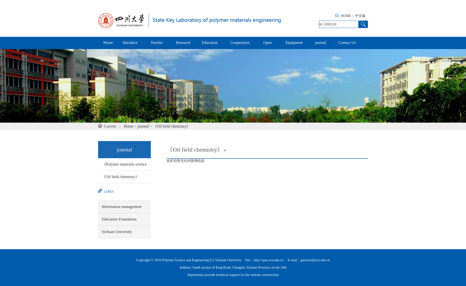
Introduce (130, 42)
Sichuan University (117, 232)
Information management (122, 207)
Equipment (294, 42)
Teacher (157, 42)
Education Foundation (119, 219)
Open (267, 42)
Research (183, 42)
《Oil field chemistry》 (171, 126)
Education (210, 42)
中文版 (360, 16)
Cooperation (239, 42)
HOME (346, 16)
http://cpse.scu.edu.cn (269, 260)
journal (320, 42)
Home (108, 42)
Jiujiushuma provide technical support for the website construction (233, 275)
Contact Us (347, 42)
